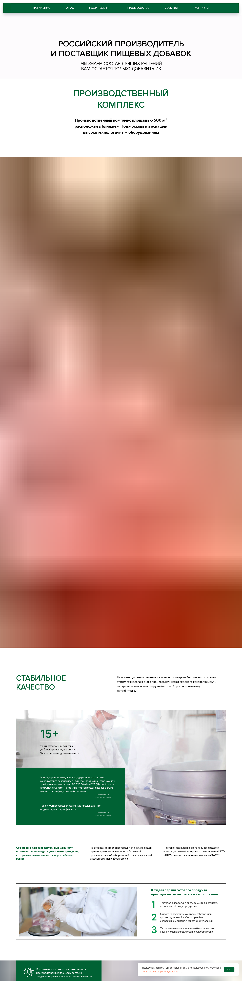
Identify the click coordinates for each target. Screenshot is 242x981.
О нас (70, 8)
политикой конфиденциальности (161, 971)
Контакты (202, 8)
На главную (41, 8)
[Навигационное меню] (7, 7)
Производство (138, 8)
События (171, 8)
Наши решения (100, 8)
